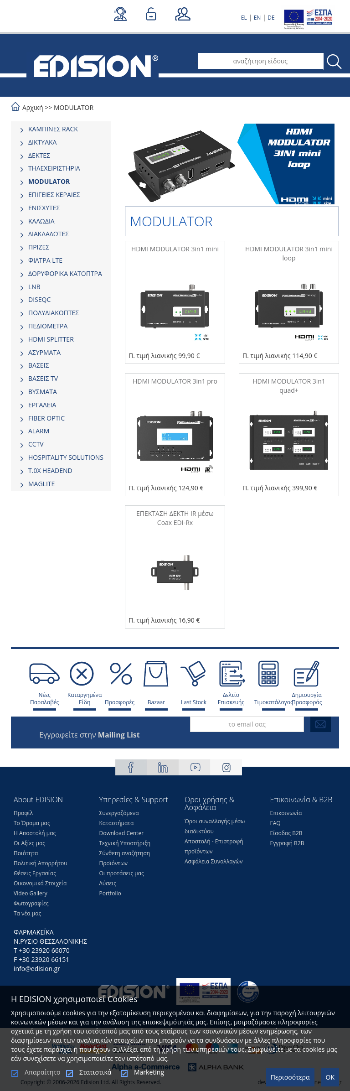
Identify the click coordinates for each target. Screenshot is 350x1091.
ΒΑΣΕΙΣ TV (43, 378)
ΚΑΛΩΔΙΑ (41, 221)
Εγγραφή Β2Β (287, 843)
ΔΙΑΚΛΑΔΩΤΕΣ (48, 233)
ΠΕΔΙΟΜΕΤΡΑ (47, 326)
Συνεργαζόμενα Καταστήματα (119, 818)
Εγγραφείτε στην (89, 735)
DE (271, 17)
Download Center (121, 833)
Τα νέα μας (27, 913)
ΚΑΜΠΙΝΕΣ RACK (53, 129)
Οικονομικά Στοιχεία (40, 883)
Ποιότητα (26, 853)
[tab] (61, 129)
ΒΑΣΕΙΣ (38, 365)
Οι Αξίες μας (29, 843)
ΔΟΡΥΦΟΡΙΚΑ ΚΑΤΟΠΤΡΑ (65, 273)
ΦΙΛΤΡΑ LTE (45, 260)
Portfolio (110, 893)
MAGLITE (41, 483)
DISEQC (39, 299)
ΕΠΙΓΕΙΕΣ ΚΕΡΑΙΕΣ (54, 194)
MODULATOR (73, 107)
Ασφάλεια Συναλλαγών (214, 861)
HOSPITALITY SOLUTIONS (65, 457)
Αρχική (32, 107)
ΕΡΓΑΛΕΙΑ (42, 404)
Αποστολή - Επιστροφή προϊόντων (214, 846)
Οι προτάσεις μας (121, 873)
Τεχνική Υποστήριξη (125, 843)
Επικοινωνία (286, 813)
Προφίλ (23, 813)
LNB (34, 286)
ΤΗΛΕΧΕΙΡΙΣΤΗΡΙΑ (54, 168)
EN (257, 17)
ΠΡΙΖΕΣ (38, 247)
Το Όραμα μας (32, 823)
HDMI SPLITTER (51, 339)
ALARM (38, 430)
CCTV (36, 444)
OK (330, 1077)
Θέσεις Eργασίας (35, 873)
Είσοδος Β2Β (286, 833)
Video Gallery (30, 893)
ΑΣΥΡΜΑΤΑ (44, 352)
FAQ (275, 823)
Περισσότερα (290, 1077)
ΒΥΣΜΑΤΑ (42, 391)
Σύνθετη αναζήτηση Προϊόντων (124, 858)
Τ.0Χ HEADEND (50, 470)
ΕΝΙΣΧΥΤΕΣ (44, 207)
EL (244, 17)
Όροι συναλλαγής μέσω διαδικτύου (215, 826)
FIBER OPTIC (46, 418)
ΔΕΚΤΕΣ (39, 155)
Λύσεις (108, 883)
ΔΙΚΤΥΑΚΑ (42, 142)
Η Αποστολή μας (35, 833)
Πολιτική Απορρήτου (40, 863)
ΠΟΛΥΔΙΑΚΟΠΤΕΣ (53, 312)
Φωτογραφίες (31, 903)
